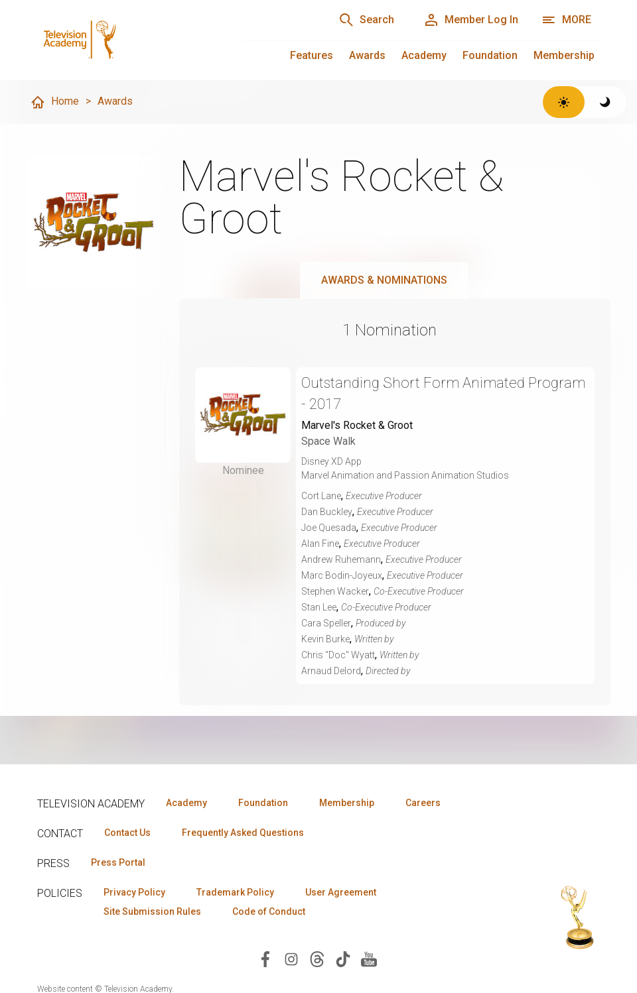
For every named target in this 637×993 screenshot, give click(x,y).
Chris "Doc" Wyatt (338, 655)
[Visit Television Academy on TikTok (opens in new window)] (343, 958)
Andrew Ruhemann (341, 559)
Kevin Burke (325, 639)
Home (54, 102)
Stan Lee (318, 607)
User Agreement (340, 892)
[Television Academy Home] (125, 39)
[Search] (366, 20)
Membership (564, 55)
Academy (424, 55)
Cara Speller (326, 623)
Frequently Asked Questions (243, 832)
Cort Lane (321, 496)
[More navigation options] (566, 20)
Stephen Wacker (335, 591)
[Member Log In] (471, 20)
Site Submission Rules (152, 911)
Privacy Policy (134, 892)
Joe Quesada (328, 527)
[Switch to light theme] (564, 102)
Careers (423, 802)
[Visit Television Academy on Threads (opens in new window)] (317, 958)
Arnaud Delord (331, 671)
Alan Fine (320, 543)
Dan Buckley (326, 511)
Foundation (490, 55)
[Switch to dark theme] (605, 102)
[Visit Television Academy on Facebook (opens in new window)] (265, 958)
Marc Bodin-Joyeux (341, 575)
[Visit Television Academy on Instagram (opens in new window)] (291, 958)
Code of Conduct (268, 911)
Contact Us (127, 832)
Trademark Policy (235, 892)
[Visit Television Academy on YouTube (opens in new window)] (369, 958)
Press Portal (118, 862)
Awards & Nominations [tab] (384, 280)
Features (311, 55)
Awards (367, 55)
